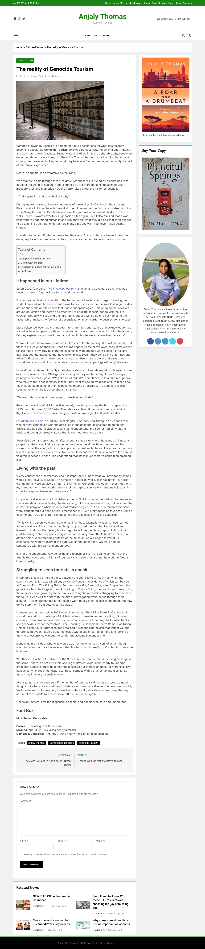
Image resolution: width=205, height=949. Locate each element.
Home (108, 3)
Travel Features (184, 3)
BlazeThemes (108, 943)
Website (100, 840)
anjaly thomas (36, 742)
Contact (156, 3)
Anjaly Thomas (103, 16)
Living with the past (32, 262)
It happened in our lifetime (35, 258)
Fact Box (26, 271)
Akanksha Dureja (32, 421)
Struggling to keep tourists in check (41, 266)
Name (24, 840)
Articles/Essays (133, 3)
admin (23, 76)
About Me (118, 3)
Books (147, 3)
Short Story (167, 3)
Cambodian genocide (62, 742)
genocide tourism (88, 742)
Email (62, 840)
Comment (26, 801)
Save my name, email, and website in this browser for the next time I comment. (65, 854)
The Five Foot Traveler (61, 288)
